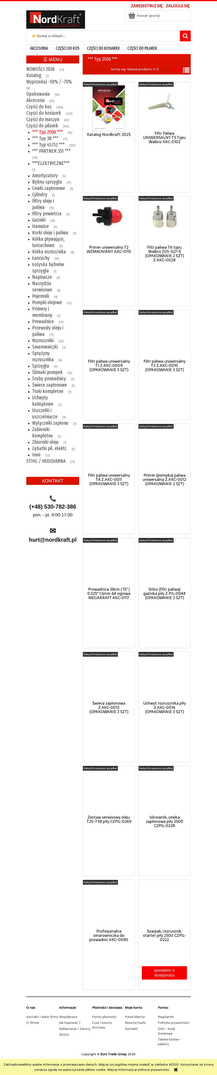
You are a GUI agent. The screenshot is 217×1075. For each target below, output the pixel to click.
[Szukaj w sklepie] (104, 35)
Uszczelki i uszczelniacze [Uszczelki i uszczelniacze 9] (45, 413)
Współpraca (68, 1016)
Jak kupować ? (70, 1022)
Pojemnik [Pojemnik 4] (40, 296)
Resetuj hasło (135, 1022)
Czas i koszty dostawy (102, 1025)
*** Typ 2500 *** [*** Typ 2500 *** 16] (47, 132)
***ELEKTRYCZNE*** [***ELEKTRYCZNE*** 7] (51, 163)
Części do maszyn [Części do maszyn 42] (42, 119)
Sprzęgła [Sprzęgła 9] (40, 366)
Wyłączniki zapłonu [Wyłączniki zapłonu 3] (50, 423)
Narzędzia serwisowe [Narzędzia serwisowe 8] (42, 286)
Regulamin (166, 1016)
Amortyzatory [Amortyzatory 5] (45, 176)
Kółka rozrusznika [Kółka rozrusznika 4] (49, 252)
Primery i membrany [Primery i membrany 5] (42, 312)
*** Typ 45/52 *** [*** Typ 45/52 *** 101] (48, 145)
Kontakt (131, 1028)
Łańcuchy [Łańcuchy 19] (41, 258)
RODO (64, 1034)
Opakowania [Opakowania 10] (38, 94)
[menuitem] (39, 48)
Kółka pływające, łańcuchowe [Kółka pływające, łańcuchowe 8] (48, 242)
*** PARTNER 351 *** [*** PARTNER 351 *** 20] (51, 151)
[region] (52, 588)
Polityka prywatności (173, 1022)
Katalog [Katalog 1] (33, 75)
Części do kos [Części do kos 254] (39, 107)
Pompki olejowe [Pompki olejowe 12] (47, 302)
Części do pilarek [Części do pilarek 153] (42, 126)
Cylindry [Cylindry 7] (39, 195)
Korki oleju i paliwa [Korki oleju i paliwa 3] (50, 233)
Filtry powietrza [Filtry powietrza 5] (47, 214)
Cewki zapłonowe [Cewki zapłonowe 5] (48, 188)
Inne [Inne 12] (36, 455)
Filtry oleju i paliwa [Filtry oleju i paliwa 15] (43, 204)
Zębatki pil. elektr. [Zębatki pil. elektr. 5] (49, 448)
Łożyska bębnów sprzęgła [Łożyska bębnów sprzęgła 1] (48, 267)
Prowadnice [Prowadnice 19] (43, 321)
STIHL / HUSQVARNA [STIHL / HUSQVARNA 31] (46, 461)
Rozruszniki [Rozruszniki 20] (43, 340)
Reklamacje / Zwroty (75, 1028)
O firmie (32, 1022)
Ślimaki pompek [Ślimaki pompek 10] (47, 372)
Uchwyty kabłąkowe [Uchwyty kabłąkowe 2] (42, 401)
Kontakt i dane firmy (42, 1016)
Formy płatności (104, 1016)
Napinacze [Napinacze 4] (42, 277)
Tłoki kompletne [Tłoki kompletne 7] (47, 391)
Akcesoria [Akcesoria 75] (35, 100)
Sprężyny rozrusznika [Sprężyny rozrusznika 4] (43, 356)
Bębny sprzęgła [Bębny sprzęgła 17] (47, 182)
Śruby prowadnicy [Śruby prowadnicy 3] (49, 379)
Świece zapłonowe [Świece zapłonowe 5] (49, 385)
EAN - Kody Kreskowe (166, 1031)
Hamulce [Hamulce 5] (40, 226)
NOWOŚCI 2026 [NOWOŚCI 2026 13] (40, 69)
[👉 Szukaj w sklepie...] (185, 36)
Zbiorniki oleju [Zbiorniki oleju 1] (45, 442)
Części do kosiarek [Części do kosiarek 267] (43, 113)
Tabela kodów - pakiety (169, 1042)
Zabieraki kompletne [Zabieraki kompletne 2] (42, 432)
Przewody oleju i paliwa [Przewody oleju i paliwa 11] (47, 331)
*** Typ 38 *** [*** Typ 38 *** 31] (45, 138)
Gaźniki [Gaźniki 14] (39, 220)
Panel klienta (135, 1016)
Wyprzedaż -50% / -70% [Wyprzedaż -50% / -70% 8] (49, 82)
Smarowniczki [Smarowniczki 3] (45, 347)
